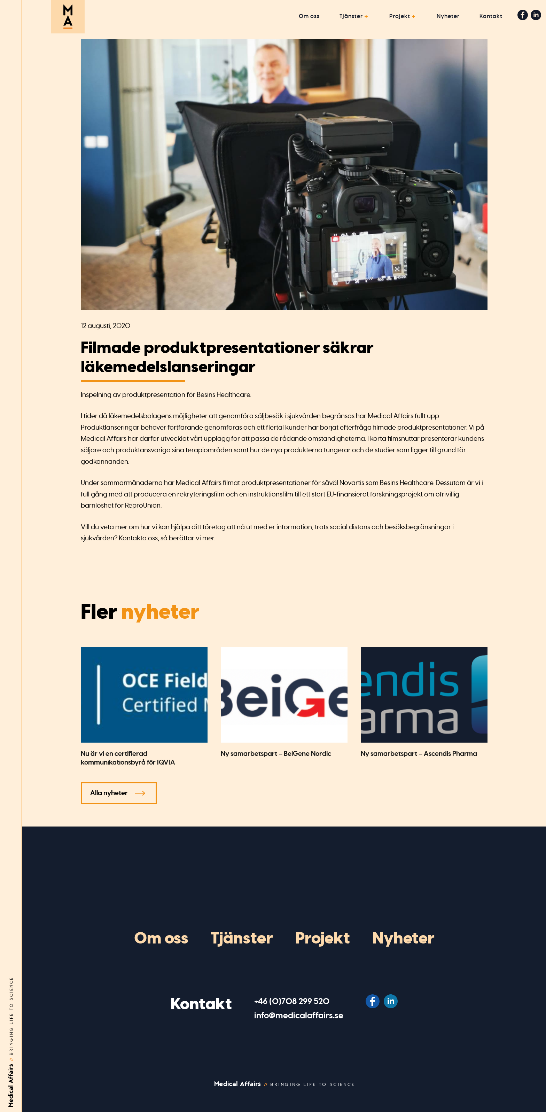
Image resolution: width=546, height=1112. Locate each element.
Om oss (309, 16)
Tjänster (351, 16)
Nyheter (448, 16)
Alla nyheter (109, 793)
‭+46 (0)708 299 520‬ (291, 1001)
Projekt (399, 16)
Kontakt (490, 16)
